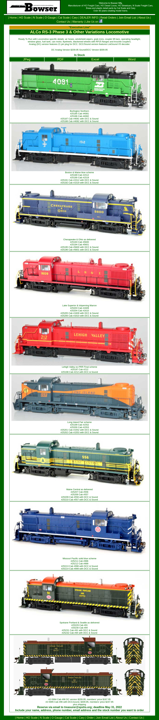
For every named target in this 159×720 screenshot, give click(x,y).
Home (14, 17)
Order (90, 717)
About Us (143, 17)
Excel (95, 59)
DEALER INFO (88, 17)
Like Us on (92, 21)
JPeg (27, 59)
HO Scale (25, 17)
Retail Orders (108, 17)
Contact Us (63, 21)
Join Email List (127, 17)
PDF (60, 59)
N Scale (37, 17)
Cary (75, 17)
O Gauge (50, 17)
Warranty (77, 21)
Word (131, 59)
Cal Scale (64, 17)
